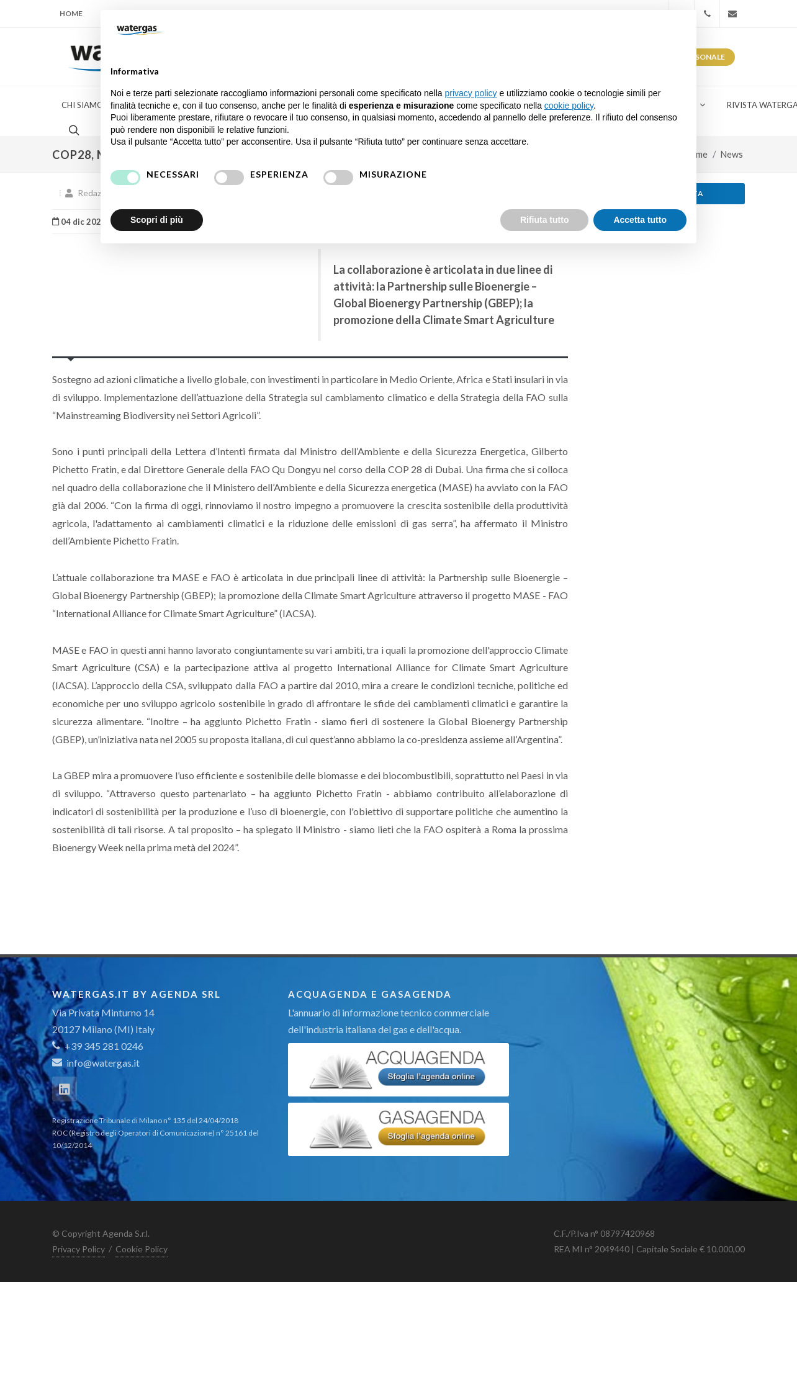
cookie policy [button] (568, 106)
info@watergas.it (103, 1063)
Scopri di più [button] (156, 220)
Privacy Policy (78, 1249)
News (732, 154)
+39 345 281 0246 (97, 1046)
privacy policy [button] (471, 93)
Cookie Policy (141, 1249)
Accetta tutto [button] (640, 220)
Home (71, 13)
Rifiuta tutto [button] (544, 220)
